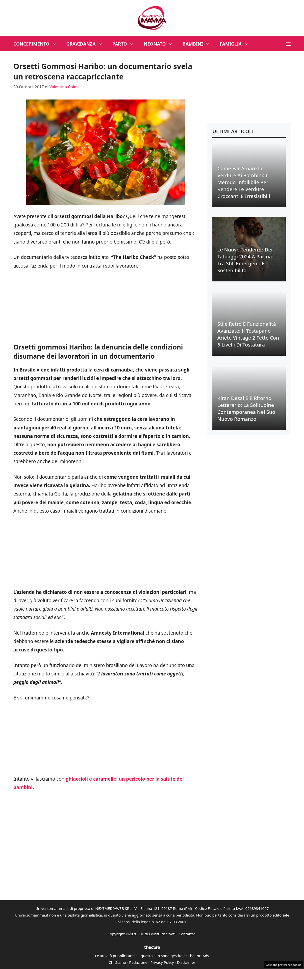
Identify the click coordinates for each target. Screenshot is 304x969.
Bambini (199, 43)
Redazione (138, 962)
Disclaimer (186, 962)
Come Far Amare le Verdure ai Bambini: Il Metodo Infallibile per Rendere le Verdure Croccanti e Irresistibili (243, 182)
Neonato (161, 43)
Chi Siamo (117, 962)
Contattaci (188, 933)
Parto (125, 43)
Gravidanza (86, 43)
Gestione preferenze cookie (283, 965)
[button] (288, 43)
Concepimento (37, 43)
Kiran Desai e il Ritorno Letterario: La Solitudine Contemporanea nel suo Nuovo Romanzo (246, 408)
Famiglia (237, 43)
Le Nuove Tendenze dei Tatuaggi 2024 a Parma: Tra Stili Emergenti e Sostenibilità (245, 260)
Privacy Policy (162, 962)
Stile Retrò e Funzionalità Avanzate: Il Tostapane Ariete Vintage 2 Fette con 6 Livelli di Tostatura (248, 334)
